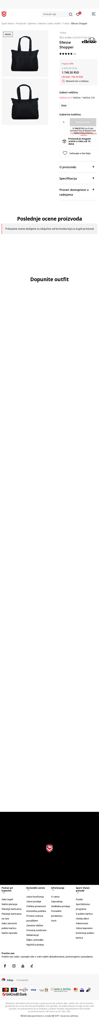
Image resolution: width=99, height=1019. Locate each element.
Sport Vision (8, 23)
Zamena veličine (34, 925)
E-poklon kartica (84, 913)
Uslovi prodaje (33, 901)
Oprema (32, 23)
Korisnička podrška (36, 911)
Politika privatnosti (36, 906)
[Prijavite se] (78, 14)
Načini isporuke (9, 932)
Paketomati (82, 923)
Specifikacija (76, 178)
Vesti (53, 920)
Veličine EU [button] (65, 97)
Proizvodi (21, 23)
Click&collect (82, 918)
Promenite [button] (22, 980)
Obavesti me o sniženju (77, 81)
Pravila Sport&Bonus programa (83, 904)
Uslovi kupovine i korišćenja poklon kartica (85, 933)
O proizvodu (76, 167)
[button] (57, 14)
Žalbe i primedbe (34, 939)
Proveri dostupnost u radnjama (76, 191)
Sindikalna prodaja (60, 906)
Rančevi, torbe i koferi (49, 23)
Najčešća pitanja (35, 944)
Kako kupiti (7, 899)
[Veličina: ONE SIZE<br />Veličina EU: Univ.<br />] (64, 105)
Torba (66, 23)
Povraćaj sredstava (36, 930)
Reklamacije (32, 935)
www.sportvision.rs (35, 1016)
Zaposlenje (57, 901)
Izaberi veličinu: (68, 92)
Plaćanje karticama (11, 908)
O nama (55, 896)
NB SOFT (55, 1016)
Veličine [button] (76, 97)
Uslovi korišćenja (35, 896)
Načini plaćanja (9, 904)
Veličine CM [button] (89, 97)
